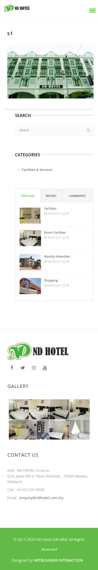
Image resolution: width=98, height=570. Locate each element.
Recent (51, 196)
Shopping (51, 280)
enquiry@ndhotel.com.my (40, 497)
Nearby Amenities (57, 256)
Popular (27, 196)
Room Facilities (55, 232)
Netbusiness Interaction (58, 560)
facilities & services (37, 169)
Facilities (50, 208)
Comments (77, 196)
